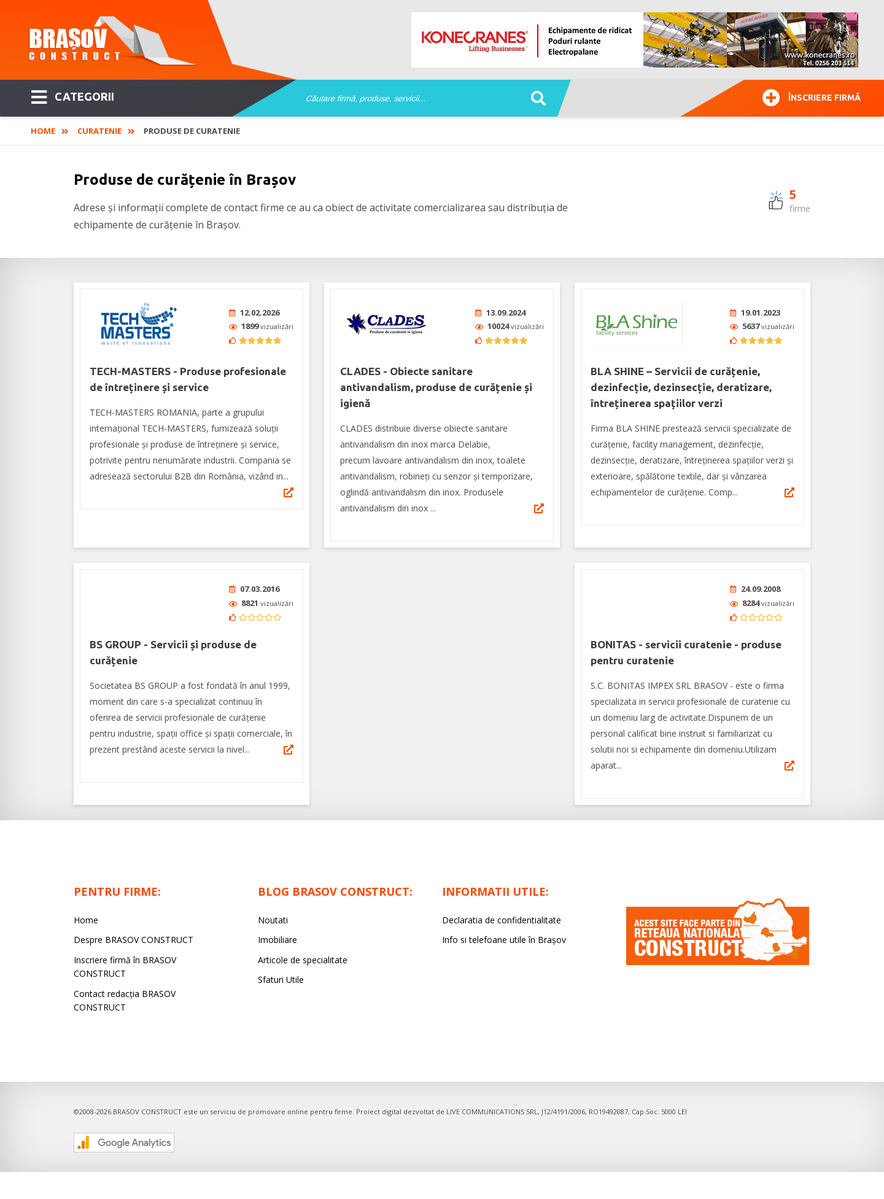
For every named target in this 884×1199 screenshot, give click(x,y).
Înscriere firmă (811, 96)
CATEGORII (72, 95)
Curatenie (99, 130)
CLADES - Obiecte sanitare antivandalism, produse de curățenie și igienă (436, 387)
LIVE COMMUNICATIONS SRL (492, 1111)
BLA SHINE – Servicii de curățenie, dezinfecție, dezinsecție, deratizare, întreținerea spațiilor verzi (681, 387)
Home (43, 130)
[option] (635, 40)
